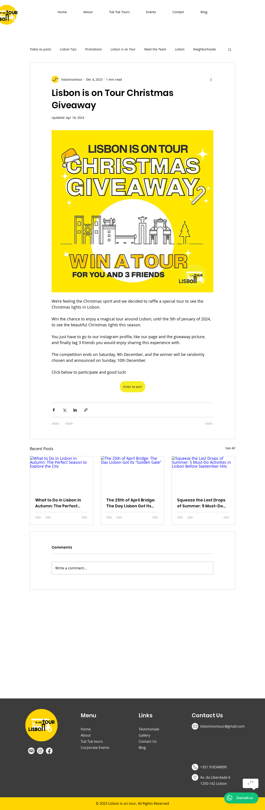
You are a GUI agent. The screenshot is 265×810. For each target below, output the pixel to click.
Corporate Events (95, 747)
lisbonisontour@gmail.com (222, 726)
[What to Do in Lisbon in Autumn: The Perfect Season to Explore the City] (61, 474)
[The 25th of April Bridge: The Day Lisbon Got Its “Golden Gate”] (132, 474)
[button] (230, 49)
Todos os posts (40, 49)
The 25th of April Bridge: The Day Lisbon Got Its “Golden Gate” (130, 503)
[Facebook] (49, 751)
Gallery (144, 735)
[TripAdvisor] (31, 751)
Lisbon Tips (68, 49)
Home (86, 729)
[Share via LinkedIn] (75, 410)
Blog (142, 747)
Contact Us (148, 741)
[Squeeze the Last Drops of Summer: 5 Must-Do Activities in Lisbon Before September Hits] (203, 474)
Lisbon (180, 49)
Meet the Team (155, 49)
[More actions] (210, 79)
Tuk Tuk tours (92, 741)
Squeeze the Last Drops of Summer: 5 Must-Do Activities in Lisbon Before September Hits (203, 503)
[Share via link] (86, 410)
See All (230, 448)
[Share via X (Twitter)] (64, 410)
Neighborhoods (204, 49)
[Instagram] (40, 751)
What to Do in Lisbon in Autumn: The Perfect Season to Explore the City (58, 503)
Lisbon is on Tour (123, 49)
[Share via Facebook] (54, 410)
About (86, 735)
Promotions (93, 49)
